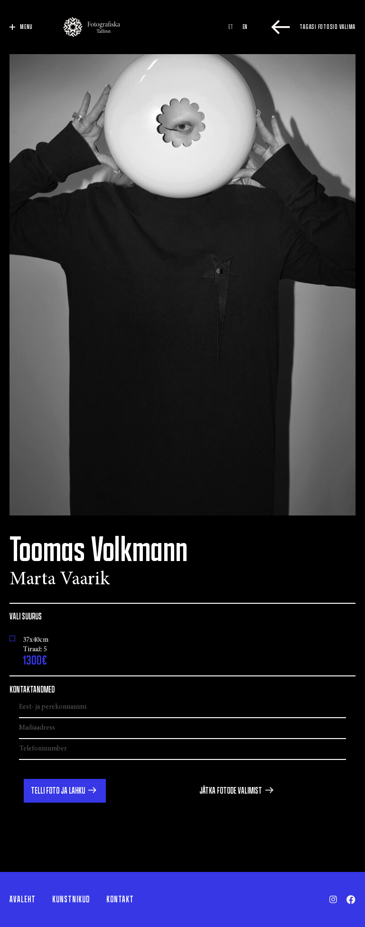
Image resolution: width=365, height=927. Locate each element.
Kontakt (120, 899)
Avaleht (22, 899)
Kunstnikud (71, 899)
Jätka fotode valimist (230, 790)
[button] (65, 791)
